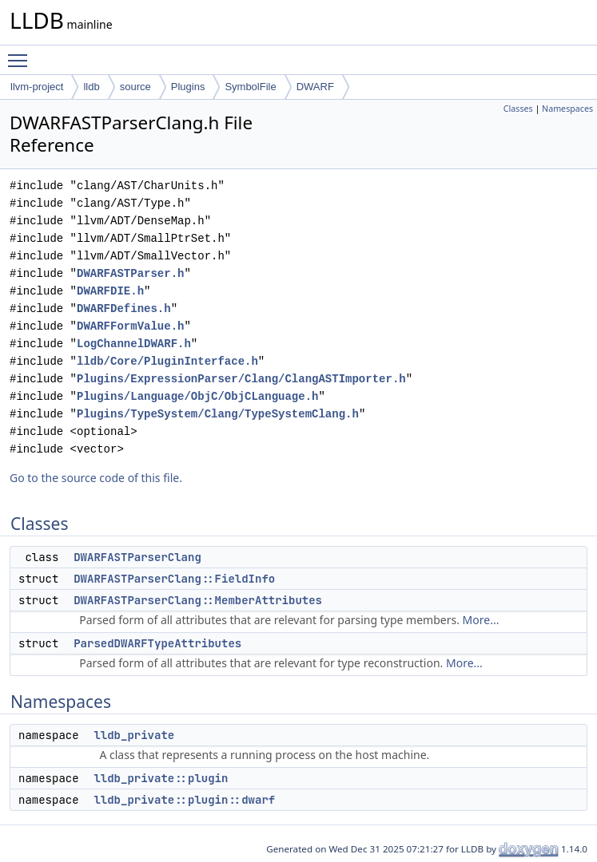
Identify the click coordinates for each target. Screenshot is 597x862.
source (135, 87)
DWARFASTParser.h (130, 273)
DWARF (315, 87)
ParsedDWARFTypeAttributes (157, 643)
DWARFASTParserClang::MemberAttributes (198, 600)
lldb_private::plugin (161, 778)
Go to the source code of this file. (96, 477)
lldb (91, 87)
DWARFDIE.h (110, 291)
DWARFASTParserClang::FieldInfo (174, 578)
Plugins (188, 87)
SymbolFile (250, 87)
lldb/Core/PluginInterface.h (167, 361)
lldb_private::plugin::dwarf (184, 800)
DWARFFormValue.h (130, 326)
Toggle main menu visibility (21, 53)
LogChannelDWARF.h (134, 343)
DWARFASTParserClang (137, 557)
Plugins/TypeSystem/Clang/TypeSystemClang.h (218, 413)
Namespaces (567, 108)
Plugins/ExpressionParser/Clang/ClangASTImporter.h (241, 378)
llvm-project (36, 87)
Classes (518, 108)
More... (481, 619)
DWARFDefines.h (124, 308)
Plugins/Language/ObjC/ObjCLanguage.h (197, 396)
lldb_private (134, 735)
